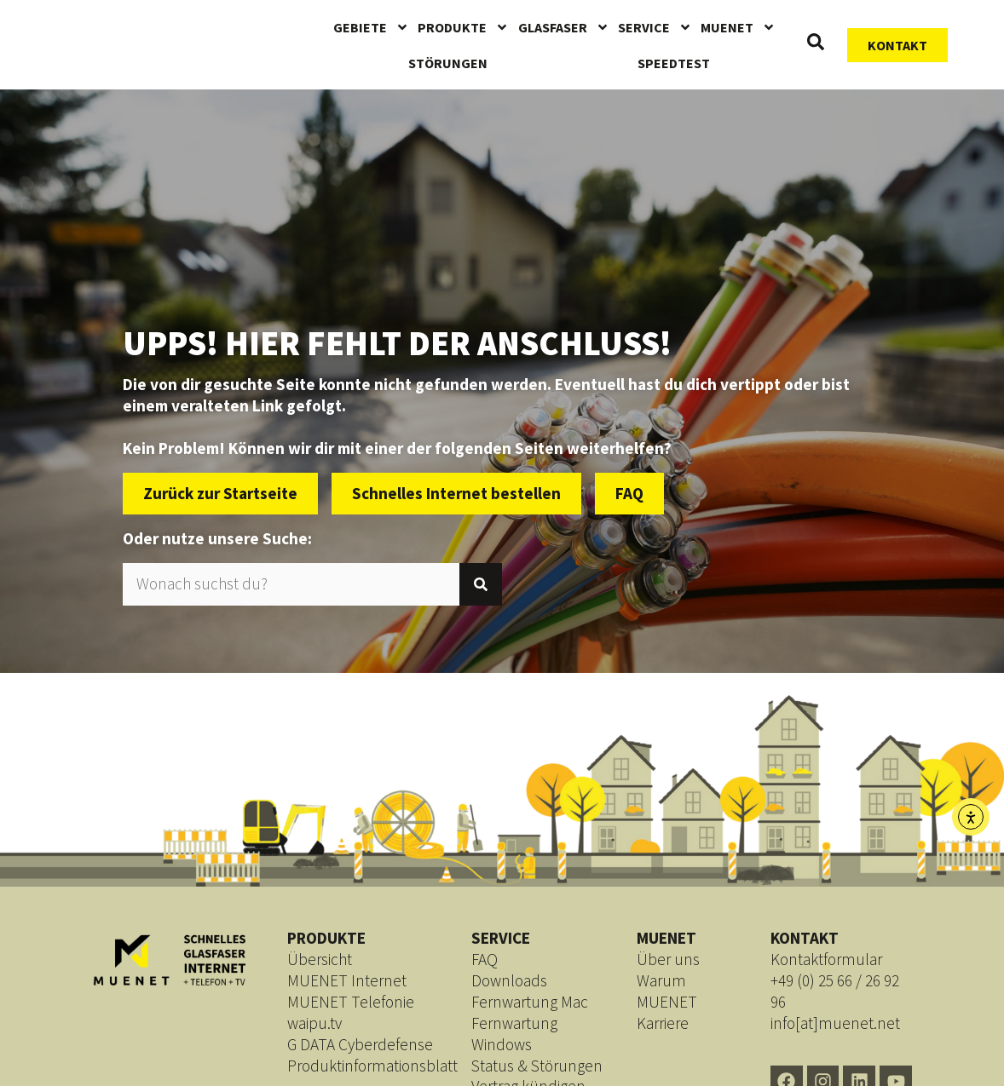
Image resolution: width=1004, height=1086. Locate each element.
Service (655, 27)
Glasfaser (563, 27)
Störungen (448, 63)
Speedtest (674, 63)
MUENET (738, 27)
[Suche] (480, 584)
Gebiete (371, 27)
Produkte (463, 27)
